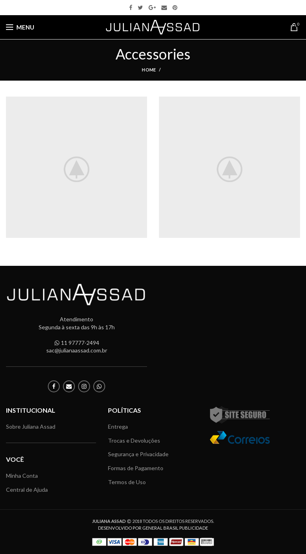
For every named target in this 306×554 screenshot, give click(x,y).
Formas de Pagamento (135, 468)
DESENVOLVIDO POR (153, 527)
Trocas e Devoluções (134, 440)
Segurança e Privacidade (138, 454)
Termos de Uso (127, 482)
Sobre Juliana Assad (30, 426)
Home (149, 69)
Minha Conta (22, 475)
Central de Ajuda (27, 489)
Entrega (118, 426)
